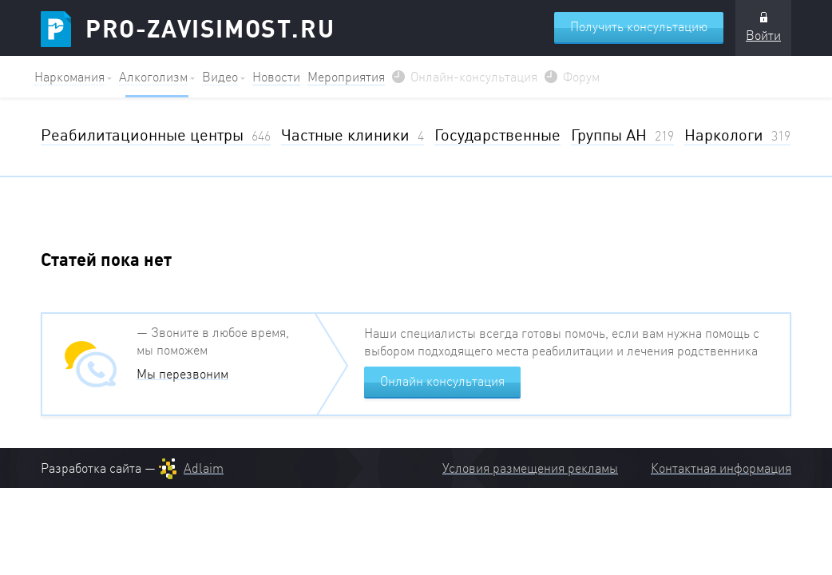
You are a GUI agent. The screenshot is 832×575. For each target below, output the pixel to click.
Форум (581, 77)
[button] (73, 76)
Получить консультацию (638, 26)
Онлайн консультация (442, 381)
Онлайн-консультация (473, 77)
